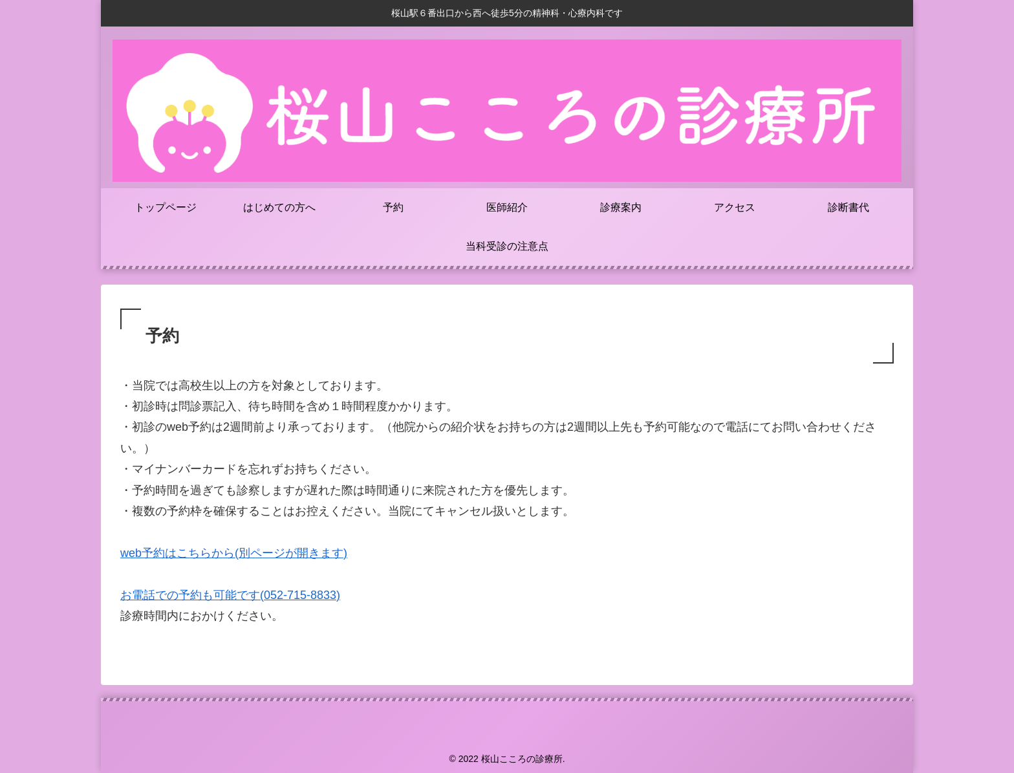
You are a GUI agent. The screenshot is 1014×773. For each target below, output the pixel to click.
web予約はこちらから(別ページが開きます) (233, 553)
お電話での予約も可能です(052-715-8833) (230, 595)
